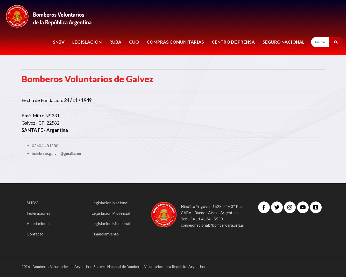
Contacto (35, 233)
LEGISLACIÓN (87, 42)
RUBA (115, 42)
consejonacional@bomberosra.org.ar (212, 225)
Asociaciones (38, 223)
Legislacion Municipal (110, 223)
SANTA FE (32, 130)
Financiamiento (105, 233)
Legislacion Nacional (109, 202)
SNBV (59, 42)
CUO (134, 42)
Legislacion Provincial (110, 213)
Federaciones (38, 213)
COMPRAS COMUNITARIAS (175, 42)
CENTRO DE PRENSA (233, 42)
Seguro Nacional (284, 42)
